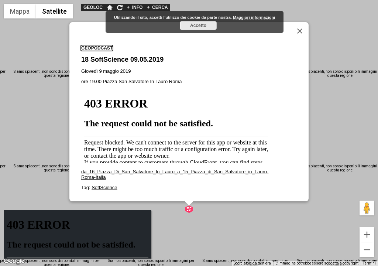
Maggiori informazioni (254, 17)
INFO (134, 7)
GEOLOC (93, 7)
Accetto (198, 25)
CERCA (157, 7)
